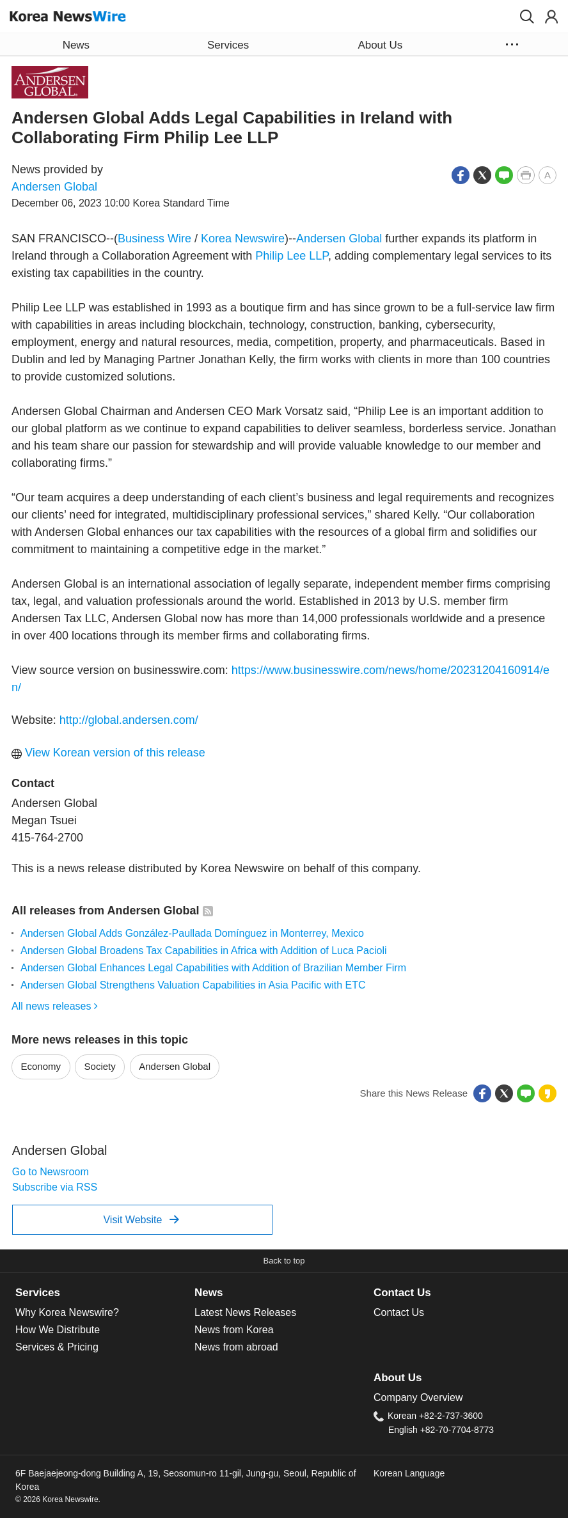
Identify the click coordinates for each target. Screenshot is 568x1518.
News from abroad (236, 1347)
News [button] (76, 45)
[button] (527, 16)
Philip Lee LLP (291, 255)
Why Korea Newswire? (67, 1312)
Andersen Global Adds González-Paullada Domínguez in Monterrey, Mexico (192, 933)
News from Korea (234, 1329)
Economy (41, 1066)
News (208, 1293)
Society (100, 1066)
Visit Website (141, 1219)
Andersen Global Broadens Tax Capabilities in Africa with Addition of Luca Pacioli (203, 950)
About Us (398, 1378)
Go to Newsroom (50, 1171)
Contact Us (402, 1293)
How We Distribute (57, 1329)
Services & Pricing (57, 1347)
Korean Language (409, 1473)
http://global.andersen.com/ (128, 720)
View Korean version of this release (108, 752)
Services (37, 1293)
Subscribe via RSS (54, 1187)
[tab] (104, 1293)
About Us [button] (380, 45)
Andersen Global (54, 186)
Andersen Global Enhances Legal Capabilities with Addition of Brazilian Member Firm (213, 967)
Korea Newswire (243, 238)
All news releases (55, 1006)
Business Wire (154, 238)
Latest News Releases (245, 1312)
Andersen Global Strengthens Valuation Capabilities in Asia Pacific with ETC (193, 985)
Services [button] (228, 45)
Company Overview (418, 1397)
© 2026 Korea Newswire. (57, 1499)
